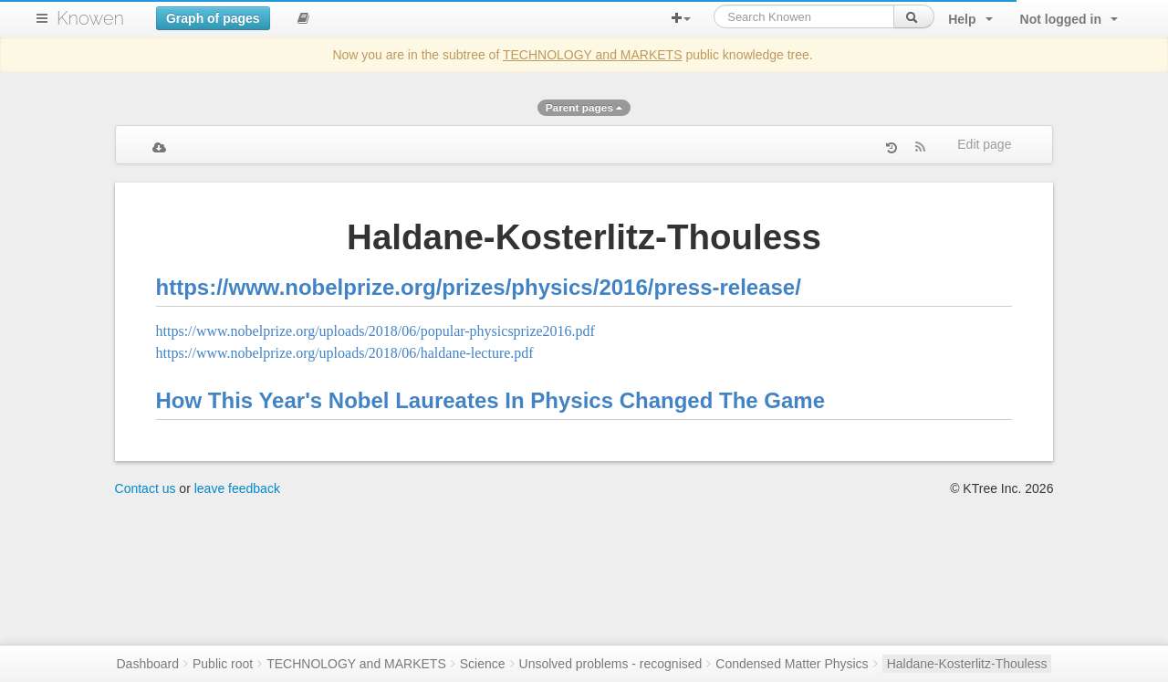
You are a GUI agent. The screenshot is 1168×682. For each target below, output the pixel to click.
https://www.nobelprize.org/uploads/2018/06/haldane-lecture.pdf (345, 353)
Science (483, 663)
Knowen (90, 18)
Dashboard (148, 663)
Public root (223, 663)
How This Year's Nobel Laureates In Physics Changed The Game (491, 400)
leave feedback (237, 488)
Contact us (145, 488)
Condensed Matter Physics (791, 663)
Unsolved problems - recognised (611, 663)
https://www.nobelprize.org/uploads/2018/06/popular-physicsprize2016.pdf (375, 331)
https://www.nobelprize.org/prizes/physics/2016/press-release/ (478, 287)
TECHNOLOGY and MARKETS (593, 54)
